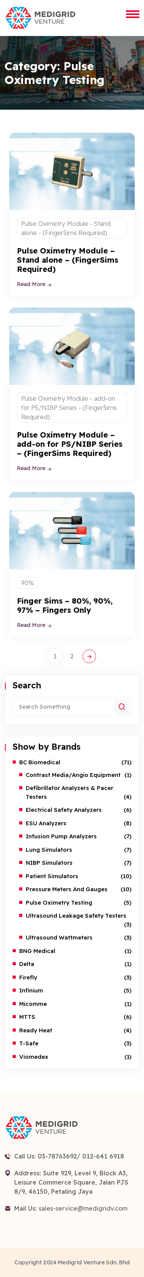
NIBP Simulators (49, 862)
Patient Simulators (52, 876)
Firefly (28, 977)
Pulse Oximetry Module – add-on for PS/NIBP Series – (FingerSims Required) (69, 444)
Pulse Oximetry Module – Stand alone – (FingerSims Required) (67, 260)
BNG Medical (37, 950)
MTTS (27, 1016)
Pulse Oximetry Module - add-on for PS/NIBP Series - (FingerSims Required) (69, 408)
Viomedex (33, 1056)
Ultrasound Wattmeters (59, 937)
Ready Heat (35, 1030)
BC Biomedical (39, 762)
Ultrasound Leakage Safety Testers (76, 915)
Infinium (31, 990)
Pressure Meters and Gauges (67, 889)
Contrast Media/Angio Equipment (73, 774)
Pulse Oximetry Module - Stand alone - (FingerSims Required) (66, 228)
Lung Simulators (49, 849)
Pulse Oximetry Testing (59, 902)
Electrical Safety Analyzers (64, 809)
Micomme (33, 1003)
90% (27, 583)
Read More (34, 284)
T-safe (28, 1043)
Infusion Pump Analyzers (61, 836)
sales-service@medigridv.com (83, 1208)
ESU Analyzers (46, 823)
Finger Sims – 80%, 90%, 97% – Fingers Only (65, 605)
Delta (26, 964)
